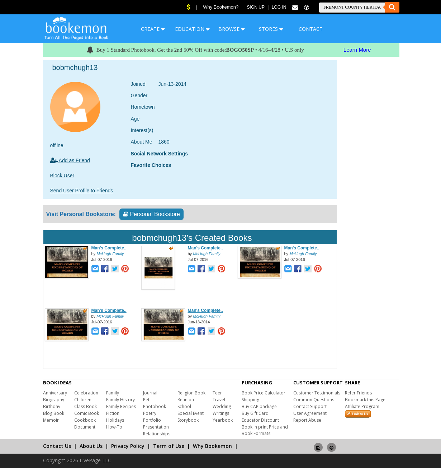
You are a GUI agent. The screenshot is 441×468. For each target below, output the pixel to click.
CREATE (153, 28)
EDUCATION (192, 28)
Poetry (149, 413)
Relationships (156, 434)
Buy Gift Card (255, 413)
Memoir (51, 420)
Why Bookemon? (220, 7)
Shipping (250, 400)
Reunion (185, 400)
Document (84, 427)
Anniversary (55, 393)
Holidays (115, 420)
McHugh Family (110, 254)
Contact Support (310, 406)
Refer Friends (358, 393)
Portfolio (152, 420)
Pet (146, 400)
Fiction (112, 413)
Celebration (86, 393)
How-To (114, 427)
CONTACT (311, 28)
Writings (221, 413)
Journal (150, 393)
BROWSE (231, 28)
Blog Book (53, 413)
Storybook (188, 420)
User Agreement (310, 413)
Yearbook (223, 420)
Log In (279, 7)
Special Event (190, 413)
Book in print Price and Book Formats (265, 430)
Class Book (85, 406)
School (184, 406)
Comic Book (86, 413)
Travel (219, 400)
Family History (120, 400)
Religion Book (191, 393)
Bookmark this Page (365, 400)
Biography (53, 400)
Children (82, 400)
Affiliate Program (362, 406)
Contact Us (57, 446)
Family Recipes (121, 406)
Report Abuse (307, 420)
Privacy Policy (127, 446)
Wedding (222, 406)
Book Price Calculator (263, 393)
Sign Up (256, 7)
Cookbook (85, 420)
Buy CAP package (259, 406)
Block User (62, 175)
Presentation (156, 427)
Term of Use (168, 446)
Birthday (51, 406)
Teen (218, 393)
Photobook (154, 406)
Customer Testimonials (316, 393)
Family (112, 393)
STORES (271, 28)
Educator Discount (260, 420)
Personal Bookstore (151, 214)
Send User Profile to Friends (81, 190)
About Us (91, 446)
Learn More (357, 50)
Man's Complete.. (109, 248)
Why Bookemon (212, 446)
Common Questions (313, 400)
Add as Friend (70, 160)
